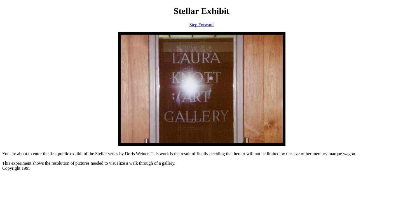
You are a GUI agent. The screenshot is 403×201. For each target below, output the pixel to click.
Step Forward (201, 24)
